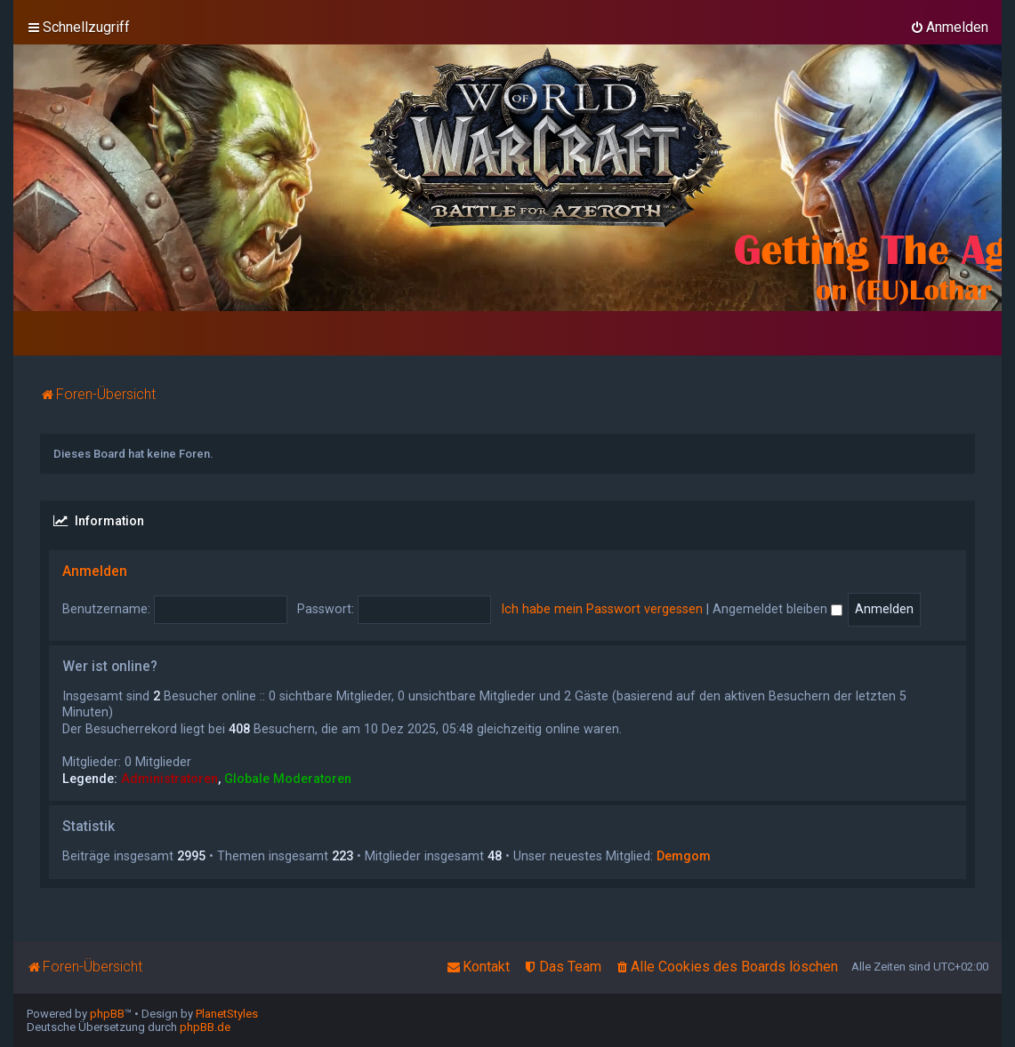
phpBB (107, 1013)
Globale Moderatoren (287, 778)
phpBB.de (205, 1027)
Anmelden (94, 571)
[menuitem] (949, 27)
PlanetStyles (227, 1013)
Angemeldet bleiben (777, 609)
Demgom (684, 856)
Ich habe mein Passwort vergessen (602, 609)
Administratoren (169, 778)
